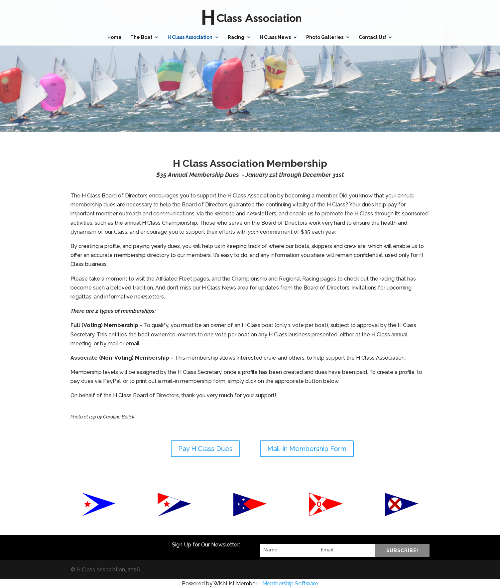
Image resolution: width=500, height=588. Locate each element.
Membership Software (290, 583)
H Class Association (190, 37)
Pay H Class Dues (205, 449)
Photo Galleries (324, 37)
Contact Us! (372, 37)
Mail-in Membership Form (306, 449)
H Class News (275, 37)
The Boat (141, 37)
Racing (236, 37)
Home (114, 37)
